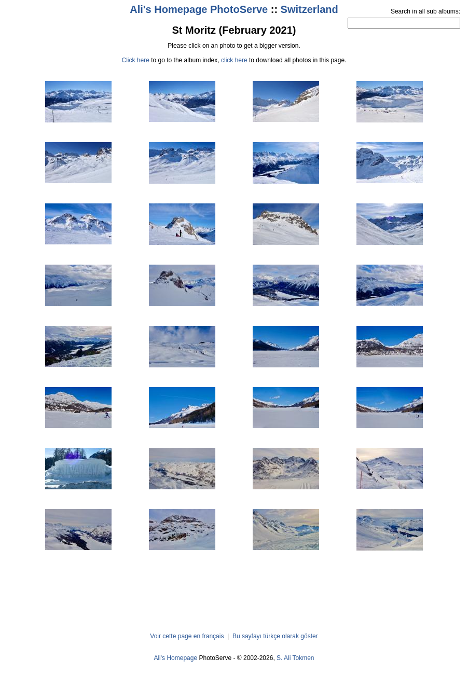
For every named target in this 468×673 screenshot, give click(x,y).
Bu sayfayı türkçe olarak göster (275, 636)
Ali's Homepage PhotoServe (199, 9)
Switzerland (309, 9)
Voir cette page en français (187, 636)
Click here (135, 60)
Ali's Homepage (175, 658)
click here (234, 60)
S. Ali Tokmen (295, 658)
